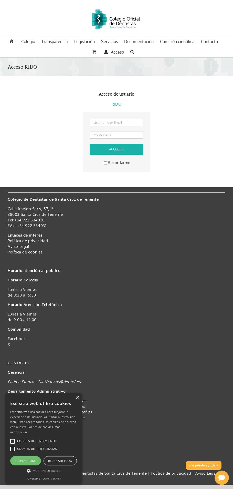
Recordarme (117, 162)
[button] (132, 51)
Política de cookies (25, 252)
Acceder (116, 149)
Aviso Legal (18, 246)
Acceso (114, 52)
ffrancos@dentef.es (62, 381)
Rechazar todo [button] (60, 461)
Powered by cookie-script (43, 478)
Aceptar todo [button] (25, 461)
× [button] (77, 398)
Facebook (17, 338)
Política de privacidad (28, 240)
